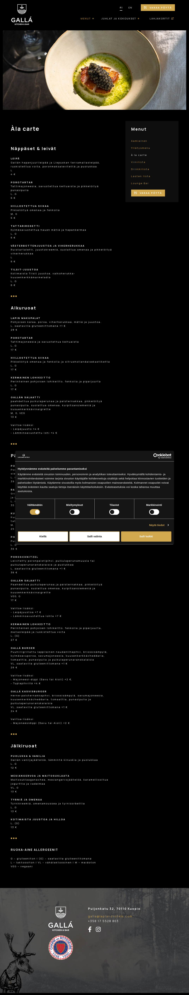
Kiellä (42, 536)
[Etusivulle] (21, 15)
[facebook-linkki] (92, 930)
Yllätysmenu (140, 148)
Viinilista (138, 162)
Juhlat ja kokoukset (118, 18)
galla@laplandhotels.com (110, 916)
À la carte (139, 155)
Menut (86, 18)
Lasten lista (141, 176)
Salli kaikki (146, 536)
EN (130, 7)
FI (121, 7)
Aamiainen (139, 140)
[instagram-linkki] (100, 930)
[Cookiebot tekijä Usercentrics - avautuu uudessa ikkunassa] (155, 456)
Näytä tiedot (156, 525)
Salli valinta (94, 536)
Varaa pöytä (158, 7)
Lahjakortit (160, 18)
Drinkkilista (140, 169)
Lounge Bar (140, 183)
